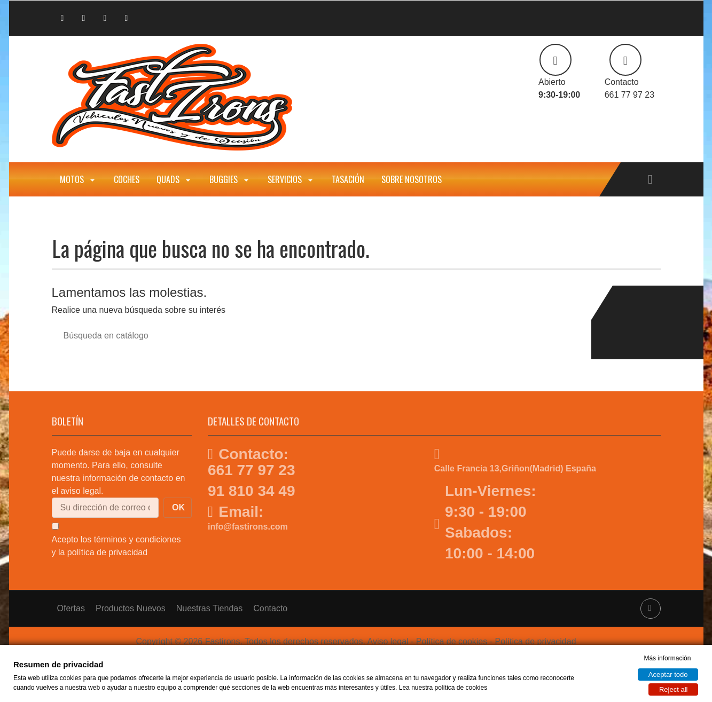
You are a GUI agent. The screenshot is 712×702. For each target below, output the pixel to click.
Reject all (673, 689)
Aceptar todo (668, 675)
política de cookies (460, 687)
